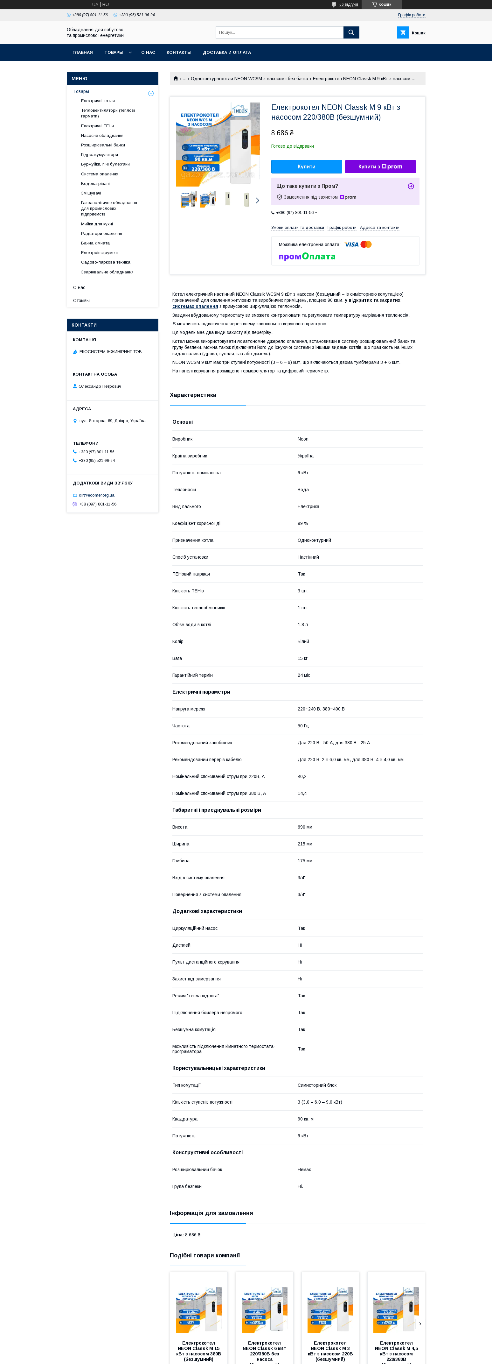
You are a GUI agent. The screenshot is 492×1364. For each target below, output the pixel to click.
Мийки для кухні (97, 224)
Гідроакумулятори (99, 154)
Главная (83, 52)
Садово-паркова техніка (105, 262)
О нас (148, 52)
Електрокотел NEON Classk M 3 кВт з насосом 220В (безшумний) (331, 1351)
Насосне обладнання (102, 135)
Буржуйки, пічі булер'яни (105, 164)
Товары (113, 52)
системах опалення (195, 306)
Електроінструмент (100, 252)
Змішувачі (91, 193)
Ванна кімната (95, 243)
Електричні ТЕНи (97, 126)
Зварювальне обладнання (107, 272)
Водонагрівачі (95, 183)
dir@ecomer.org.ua (96, 495)
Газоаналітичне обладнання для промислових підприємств (109, 208)
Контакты (179, 52)
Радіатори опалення (101, 233)
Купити (306, 166)
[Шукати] (351, 32)
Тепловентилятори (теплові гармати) (108, 113)
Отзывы (81, 300)
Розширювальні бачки (103, 145)
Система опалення (99, 174)
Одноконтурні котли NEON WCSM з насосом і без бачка (249, 78)
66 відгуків (348, 4)
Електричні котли (98, 100)
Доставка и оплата (227, 52)
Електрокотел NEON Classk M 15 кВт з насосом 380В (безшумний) (199, 1351)
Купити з (380, 167)
